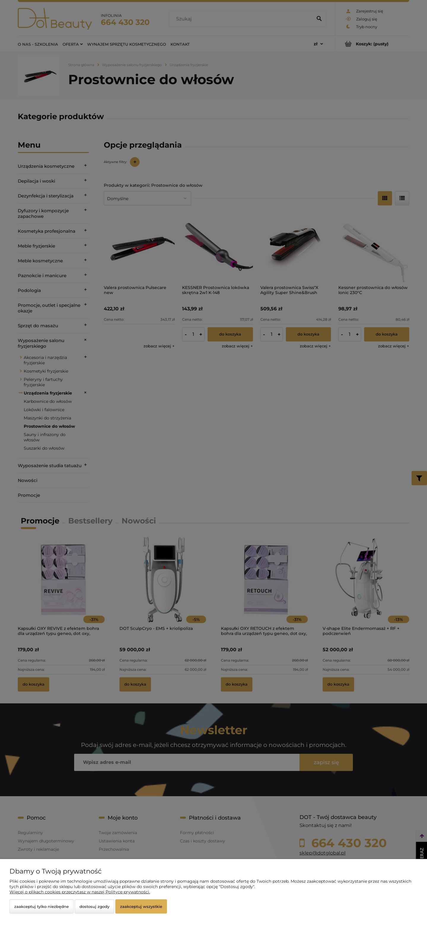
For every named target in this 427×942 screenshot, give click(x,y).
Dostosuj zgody (94, 906)
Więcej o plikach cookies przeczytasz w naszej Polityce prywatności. (79, 892)
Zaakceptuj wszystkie (141, 906)
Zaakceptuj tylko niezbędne (41, 906)
